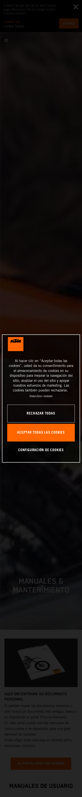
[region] (41, 398)
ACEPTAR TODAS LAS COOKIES (41, 432)
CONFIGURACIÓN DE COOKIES (41, 450)
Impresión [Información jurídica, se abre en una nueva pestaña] (48, 396)
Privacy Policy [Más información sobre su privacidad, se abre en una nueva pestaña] (36, 396)
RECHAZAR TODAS (41, 413)
